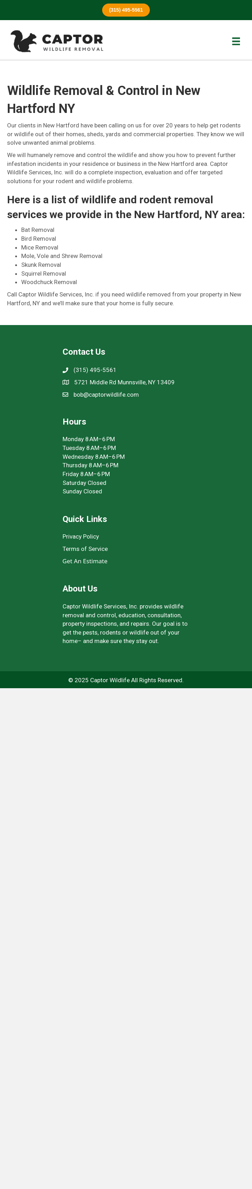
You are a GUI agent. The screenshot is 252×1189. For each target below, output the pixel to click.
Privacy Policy (81, 536)
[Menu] (236, 41)
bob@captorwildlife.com (106, 394)
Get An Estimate (85, 561)
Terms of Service (85, 548)
